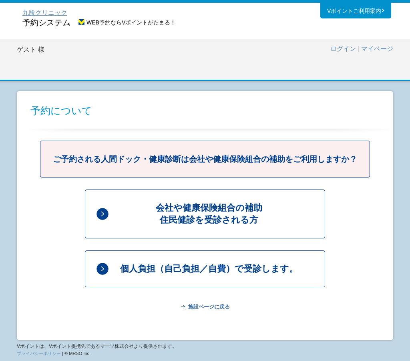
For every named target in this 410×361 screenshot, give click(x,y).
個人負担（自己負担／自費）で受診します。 (209, 269)
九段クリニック (44, 12)
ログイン (343, 48)
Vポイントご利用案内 (354, 11)
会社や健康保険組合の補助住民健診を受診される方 (209, 214)
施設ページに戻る (209, 307)
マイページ (377, 48)
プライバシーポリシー (39, 353)
